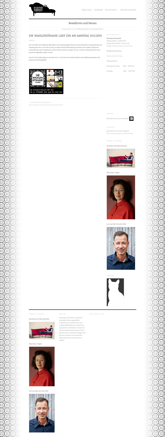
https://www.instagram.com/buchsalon (120, 133)
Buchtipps (111, 10)
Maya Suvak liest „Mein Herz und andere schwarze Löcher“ (46, 105)
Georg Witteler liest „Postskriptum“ (40, 102)
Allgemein (32, 40)
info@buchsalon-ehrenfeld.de (122, 46)
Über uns (87, 10)
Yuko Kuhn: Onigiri (113, 172)
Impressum (118, 51)
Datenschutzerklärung (114, 56)
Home (72, 29)
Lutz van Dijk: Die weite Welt (116, 224)
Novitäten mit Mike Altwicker (117, 146)
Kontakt (109, 51)
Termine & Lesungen (114, 141)
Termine (98, 10)
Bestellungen (128, 10)
